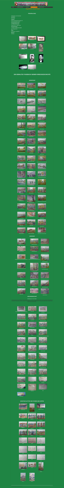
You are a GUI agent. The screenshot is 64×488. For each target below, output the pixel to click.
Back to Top (51, 486)
